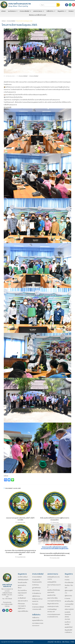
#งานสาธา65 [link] (7, 107)
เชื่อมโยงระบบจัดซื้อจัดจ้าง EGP (37, 15)
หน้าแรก (3, 11)
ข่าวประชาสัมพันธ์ (25, 11)
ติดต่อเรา (71, 11)
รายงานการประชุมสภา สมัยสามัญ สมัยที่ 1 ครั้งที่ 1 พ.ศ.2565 (20, 519)
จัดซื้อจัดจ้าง (50, 11)
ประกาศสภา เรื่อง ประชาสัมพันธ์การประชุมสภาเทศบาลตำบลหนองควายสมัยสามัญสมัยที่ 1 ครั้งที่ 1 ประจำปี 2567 (20, 552)
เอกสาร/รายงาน (38, 11)
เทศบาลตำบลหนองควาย (19, 3)
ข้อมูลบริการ (62, 11)
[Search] (58, 5)
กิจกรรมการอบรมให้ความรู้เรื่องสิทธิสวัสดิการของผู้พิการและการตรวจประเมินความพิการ (54, 554)
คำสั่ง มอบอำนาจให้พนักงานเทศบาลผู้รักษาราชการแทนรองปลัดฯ (54, 519)
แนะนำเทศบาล (12, 11)
